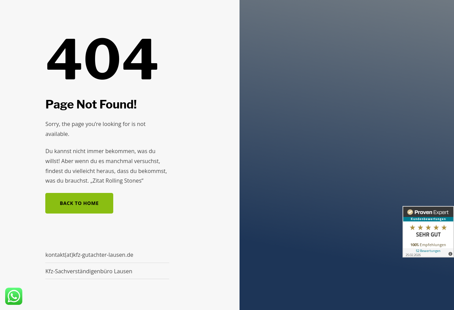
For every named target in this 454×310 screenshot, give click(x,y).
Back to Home (79, 203)
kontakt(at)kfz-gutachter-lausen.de (89, 255)
